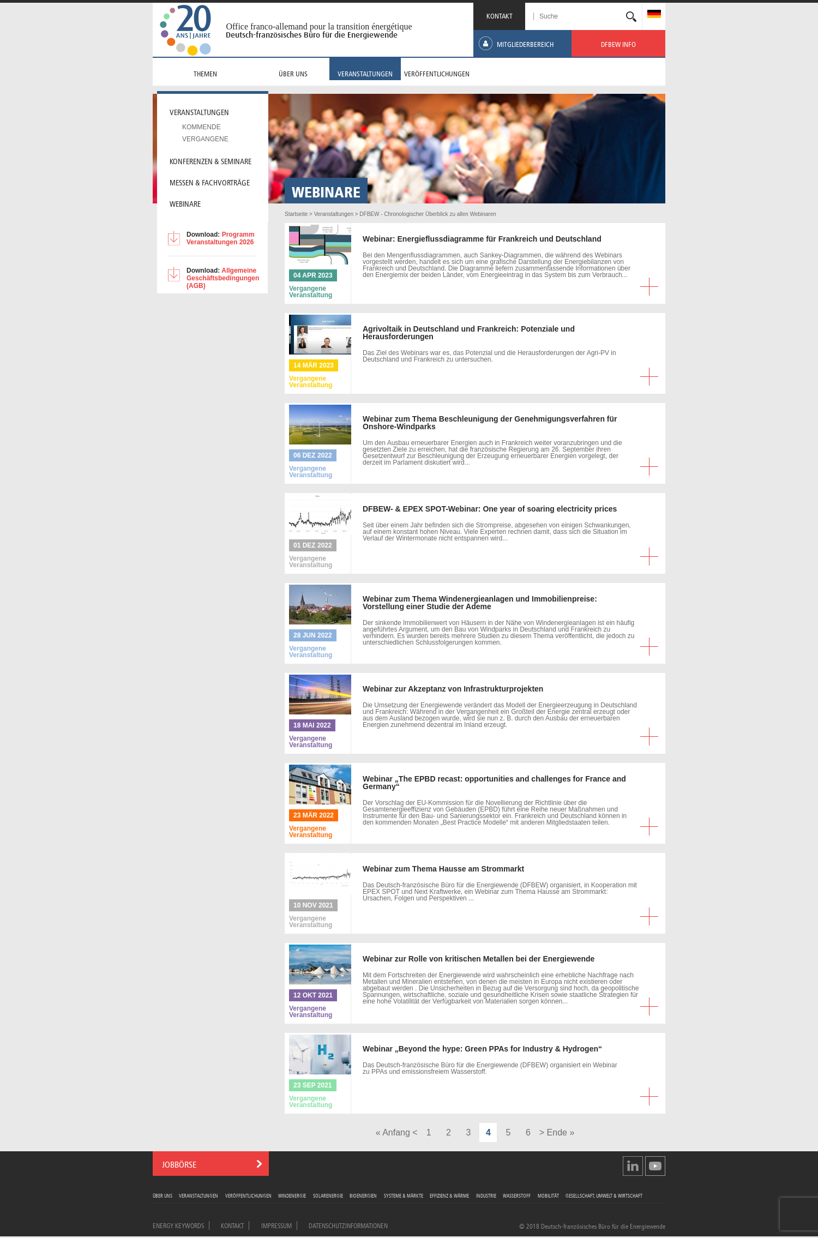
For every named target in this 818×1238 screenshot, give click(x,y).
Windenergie (292, 1195)
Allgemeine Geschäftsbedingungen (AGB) (223, 278)
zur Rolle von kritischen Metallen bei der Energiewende (478, 958)
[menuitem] (654, 15)
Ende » (561, 1132)
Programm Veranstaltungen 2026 (221, 238)
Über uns (162, 1195)
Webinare (185, 203)
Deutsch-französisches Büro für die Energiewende (312, 35)
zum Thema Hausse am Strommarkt (443, 868)
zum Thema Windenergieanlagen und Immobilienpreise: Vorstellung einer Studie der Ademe (480, 602)
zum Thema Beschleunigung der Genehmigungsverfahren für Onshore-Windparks (490, 422)
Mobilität (548, 1195)
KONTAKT (499, 15)
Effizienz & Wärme (449, 1195)
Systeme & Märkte (403, 1195)
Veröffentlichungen (248, 1195)
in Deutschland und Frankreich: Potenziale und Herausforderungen (469, 332)
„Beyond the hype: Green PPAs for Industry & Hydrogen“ (482, 1048)
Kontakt (232, 1225)
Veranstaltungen (198, 1195)
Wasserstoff (517, 1195)
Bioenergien (363, 1195)
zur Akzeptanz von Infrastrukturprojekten (453, 688)
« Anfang (393, 1132)
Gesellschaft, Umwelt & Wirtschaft (604, 1195)
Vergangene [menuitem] (205, 139)
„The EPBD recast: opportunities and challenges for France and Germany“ (494, 782)
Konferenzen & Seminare (210, 160)
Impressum (276, 1225)
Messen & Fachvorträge (210, 181)
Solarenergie (328, 1195)
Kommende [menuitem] (201, 127)
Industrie (486, 1195)
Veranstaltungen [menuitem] (199, 111)
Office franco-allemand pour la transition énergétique (319, 26)
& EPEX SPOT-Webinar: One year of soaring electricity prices (490, 508)
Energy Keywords (178, 1225)
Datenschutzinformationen (348, 1225)
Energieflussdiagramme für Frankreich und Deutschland (482, 239)
